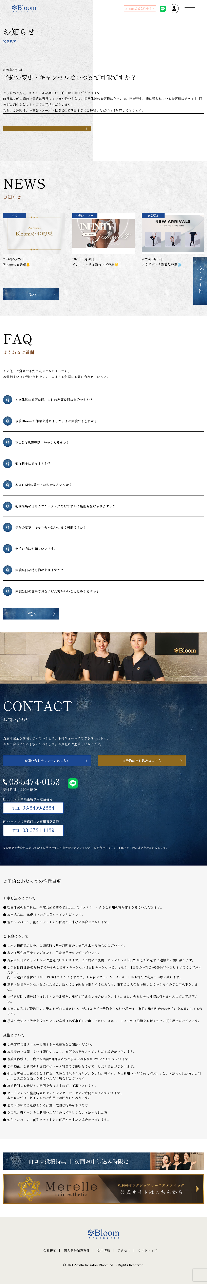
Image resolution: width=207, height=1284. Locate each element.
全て (14, 215)
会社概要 (49, 1250)
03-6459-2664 (33, 807)
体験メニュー (84, 215)
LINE (59, 110)
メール (47, 110)
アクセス (123, 1250)
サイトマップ (147, 1250)
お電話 (34, 110)
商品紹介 (153, 215)
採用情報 (103, 1250)
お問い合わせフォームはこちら (47, 760)
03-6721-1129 (33, 830)
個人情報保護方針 (77, 1250)
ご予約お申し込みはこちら (141, 760)
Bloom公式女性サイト (139, 8)
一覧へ (30, 294)
